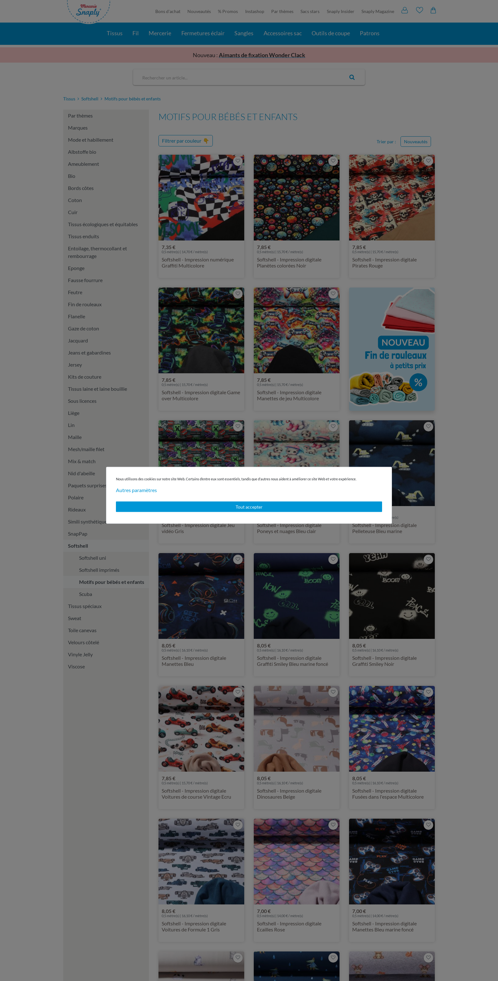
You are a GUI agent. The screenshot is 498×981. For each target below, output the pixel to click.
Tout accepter (249, 506)
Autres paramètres (136, 490)
